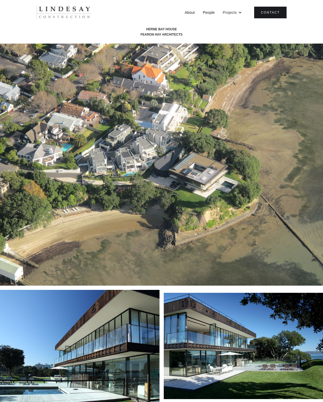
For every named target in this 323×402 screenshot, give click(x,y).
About (190, 12)
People (209, 12)
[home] (64, 12)
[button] (232, 12)
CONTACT (270, 12)
